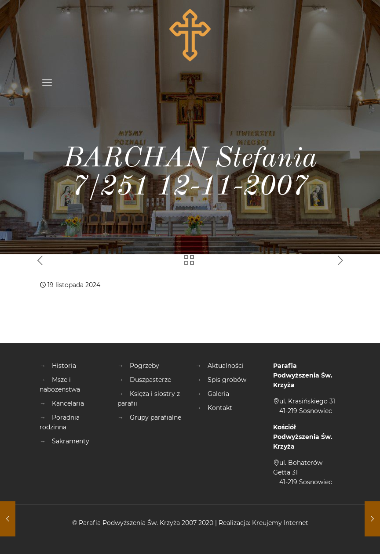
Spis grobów (227, 380)
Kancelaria (68, 403)
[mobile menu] (47, 83)
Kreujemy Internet (280, 523)
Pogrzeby (144, 366)
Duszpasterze (150, 380)
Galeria (218, 394)
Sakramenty (70, 441)
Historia (64, 366)
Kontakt (220, 408)
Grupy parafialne (155, 417)
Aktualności (226, 366)
